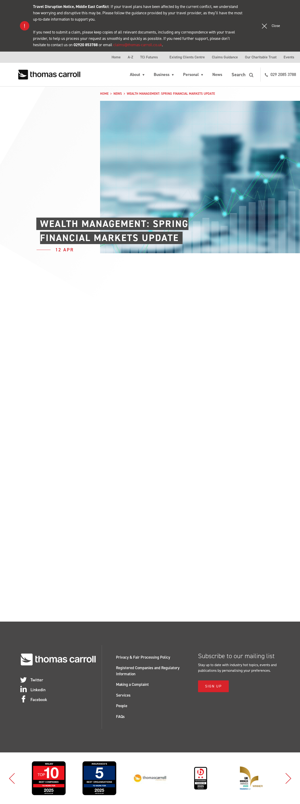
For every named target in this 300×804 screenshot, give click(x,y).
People (121, 705)
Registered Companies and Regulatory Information (148, 670)
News (217, 74)
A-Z (130, 57)
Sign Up (213, 686)
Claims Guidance (225, 57)
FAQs (120, 716)
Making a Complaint (132, 684)
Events (289, 57)
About (135, 74)
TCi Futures (149, 57)
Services (123, 695)
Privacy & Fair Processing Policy (143, 657)
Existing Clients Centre (187, 57)
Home (116, 57)
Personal (191, 74)
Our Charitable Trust (261, 57)
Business (161, 74)
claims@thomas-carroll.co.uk (137, 44)
